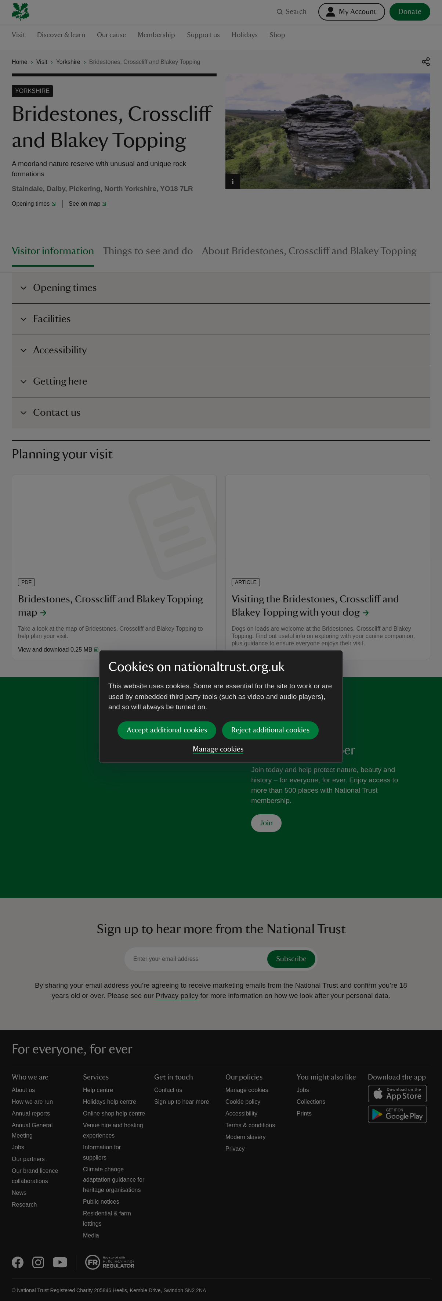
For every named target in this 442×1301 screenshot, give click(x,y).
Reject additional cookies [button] (270, 674)
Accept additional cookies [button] (167, 674)
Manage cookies (218, 693)
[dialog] (221, 650)
